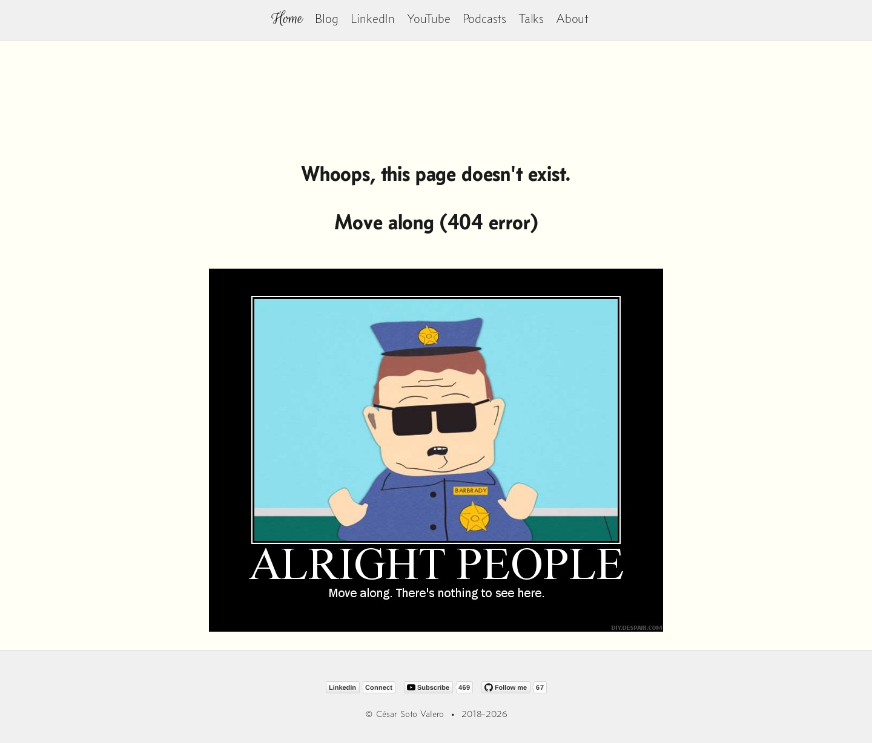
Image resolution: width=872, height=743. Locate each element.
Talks (531, 18)
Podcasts (484, 18)
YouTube (429, 18)
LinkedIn (373, 18)
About (572, 18)
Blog (326, 18)
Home (287, 18)
